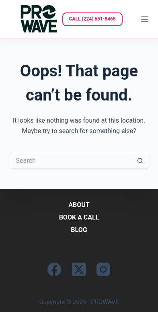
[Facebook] (54, 269)
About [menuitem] (78, 205)
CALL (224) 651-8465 (92, 19)
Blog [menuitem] (79, 230)
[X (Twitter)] (79, 269)
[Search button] (140, 161)
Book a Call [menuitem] (79, 217)
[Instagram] (103, 269)
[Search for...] (71, 161)
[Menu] (144, 19)
